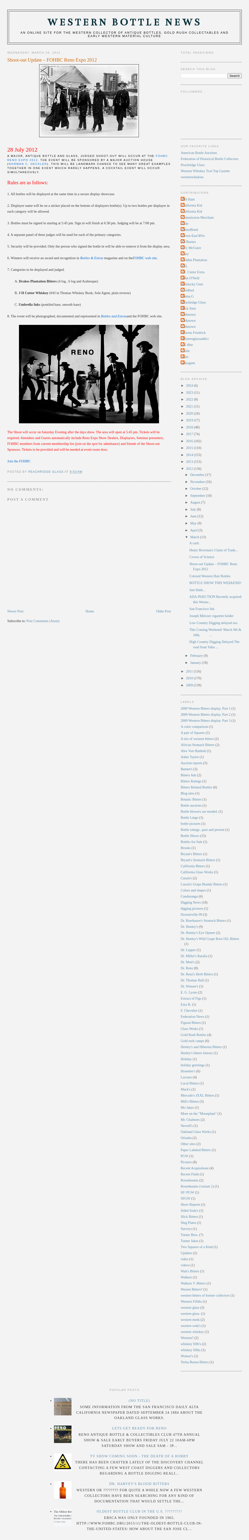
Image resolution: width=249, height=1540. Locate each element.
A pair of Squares (193, 733)
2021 (190, 406)
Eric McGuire (191, 248)
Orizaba (186, 1138)
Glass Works (189, 1029)
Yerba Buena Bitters (195, 1362)
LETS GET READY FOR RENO (139, 1428)
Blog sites (188, 793)
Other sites (188, 1144)
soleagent (188, 363)
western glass (190, 1307)
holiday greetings (193, 1065)
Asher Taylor (190, 757)
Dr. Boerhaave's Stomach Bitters (203, 920)
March (195, 537)
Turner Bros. (189, 1235)
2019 (190, 420)
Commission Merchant (198, 217)
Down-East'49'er (193, 236)
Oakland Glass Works (196, 1132)
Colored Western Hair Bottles (210, 576)
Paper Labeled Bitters (196, 1150)
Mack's (186, 1089)
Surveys (186, 1229)
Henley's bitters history (197, 1053)
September (198, 495)
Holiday (186, 1059)
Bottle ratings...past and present (202, 830)
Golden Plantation (194, 260)
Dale (185, 223)
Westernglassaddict (195, 339)
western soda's (191, 1326)
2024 (190, 385)
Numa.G (188, 296)
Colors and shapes (193, 890)
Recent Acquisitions (195, 1168)
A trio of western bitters (197, 739)
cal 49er (187, 345)
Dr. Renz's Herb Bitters (197, 974)
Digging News (191, 902)
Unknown (189, 314)
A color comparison (194, 727)
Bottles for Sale (191, 842)
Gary (185, 254)
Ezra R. (186, 1004)
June (193, 516)
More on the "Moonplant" (199, 1113)
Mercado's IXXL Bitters (197, 1095)
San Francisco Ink (201, 609)
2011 (190, 671)
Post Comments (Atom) (43, 621)
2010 (190, 678)
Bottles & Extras (91, 258)
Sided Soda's (189, 1210)
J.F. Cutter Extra (193, 272)
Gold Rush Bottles (193, 1035)
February (197, 656)
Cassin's (186, 878)
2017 (190, 434)
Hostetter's (188, 1071)
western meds (190, 1320)
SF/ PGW (187, 1192)
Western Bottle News (124, 22)
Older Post (163, 611)
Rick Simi (189, 308)
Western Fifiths (191, 1301)
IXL (185, 266)
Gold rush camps (192, 1041)
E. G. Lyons (189, 992)
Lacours (186, 1077)
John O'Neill (190, 278)
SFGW (185, 1198)
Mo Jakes (187, 1107)
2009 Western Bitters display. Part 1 (206, 708)
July (193, 509)
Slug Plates (188, 1223)
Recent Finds (190, 1174)
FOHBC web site (145, 258)
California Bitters (193, 866)
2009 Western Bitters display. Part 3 (206, 720)
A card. (194, 543)
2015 (190, 448)
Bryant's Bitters (191, 854)
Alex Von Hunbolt (193, 751)
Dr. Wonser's (189, 986)
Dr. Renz (187, 968)
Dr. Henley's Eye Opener (198, 933)
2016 (190, 441)
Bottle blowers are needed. (199, 811)
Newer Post (15, 611)
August (195, 502)
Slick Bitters (189, 1217)
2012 (190, 469)
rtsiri (185, 357)
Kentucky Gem (192, 284)
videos (185, 1265)
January (196, 663)
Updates (186, 1253)
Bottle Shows (190, 836)
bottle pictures (190, 824)
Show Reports (190, 1204)
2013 (190, 462)
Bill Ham (188, 199)
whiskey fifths (190, 1350)
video (184, 1259)
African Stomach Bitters (197, 745)
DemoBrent (190, 230)
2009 (190, 685)
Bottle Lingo (189, 817)
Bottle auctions (191, 805)
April (194, 530)
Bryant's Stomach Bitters (198, 860)
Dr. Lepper (188, 950)
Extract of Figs (191, 998)
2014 (190, 455)
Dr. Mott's (188, 962)
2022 (190, 399)
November (198, 482)
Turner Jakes (189, 1241)
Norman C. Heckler (28, 163)
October (196, 488)
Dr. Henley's (189, 927)
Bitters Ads (188, 775)
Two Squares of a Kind (197, 1247)
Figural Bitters (191, 1023)
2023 (190, 392)
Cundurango (189, 896)
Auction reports (191, 763)
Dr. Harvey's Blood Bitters (139, 1484)
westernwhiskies (192, 177)
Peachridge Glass (193, 165)
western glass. (190, 1313)
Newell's (187, 1126)
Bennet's (187, 769)
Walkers (186, 1277)
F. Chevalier (189, 1010)
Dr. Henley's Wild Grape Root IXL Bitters (210, 939)
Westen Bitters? (192, 1289)
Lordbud (188, 290)
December (197, 475)
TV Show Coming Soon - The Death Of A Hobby (139, 1456)
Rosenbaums (189, 1180)
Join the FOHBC (19, 461)
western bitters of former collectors (205, 1295)
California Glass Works (197, 872)
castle (186, 351)
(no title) (139, 1401)
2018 (190, 427)
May (193, 523)
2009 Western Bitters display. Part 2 (206, 714)
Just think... (197, 590)
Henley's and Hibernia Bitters (201, 1047)
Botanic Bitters (191, 799)
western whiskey (192, 1332)
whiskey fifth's (191, 1344)
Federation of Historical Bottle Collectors (209, 159)
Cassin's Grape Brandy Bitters (201, 884)
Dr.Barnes (189, 242)
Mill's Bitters (190, 1101)
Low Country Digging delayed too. (213, 623)
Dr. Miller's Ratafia (194, 956)
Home (90, 611)
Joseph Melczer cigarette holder (211, 616)
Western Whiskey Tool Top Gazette (205, 171)
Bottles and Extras (114, 316)
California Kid (192, 205)
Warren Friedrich (194, 333)
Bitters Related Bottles (196, 787)
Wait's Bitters (190, 1271)
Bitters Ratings (191, 781)
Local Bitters (190, 1083)
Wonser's (187, 1356)
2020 (190, 413)
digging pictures (192, 908)
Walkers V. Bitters (193, 1283)
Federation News (192, 1017)
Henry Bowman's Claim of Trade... (213, 550)
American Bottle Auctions (199, 153)
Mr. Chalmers (190, 1120)
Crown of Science (201, 557)
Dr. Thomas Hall (192, 980)
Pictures (186, 1162)
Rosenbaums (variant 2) (197, 1186)
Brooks (186, 848)
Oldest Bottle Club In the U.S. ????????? (139, 1511)
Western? (187, 1338)
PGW (184, 1156)
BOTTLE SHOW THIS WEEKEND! (215, 583)
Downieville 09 (191, 914)
